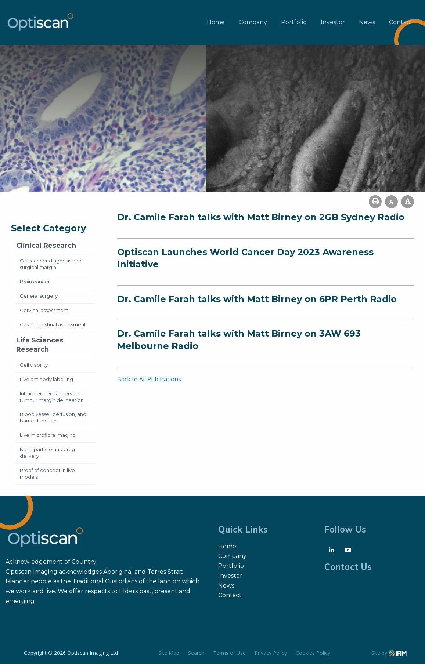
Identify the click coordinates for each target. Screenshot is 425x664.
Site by (389, 652)
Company (253, 22)
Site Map (168, 652)
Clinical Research (46, 246)
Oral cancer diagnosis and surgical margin (51, 264)
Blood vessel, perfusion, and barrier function (53, 417)
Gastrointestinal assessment (53, 324)
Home (216, 22)
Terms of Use (229, 652)
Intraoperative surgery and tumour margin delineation (52, 397)
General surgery (39, 296)
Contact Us (348, 566)
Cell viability (34, 365)
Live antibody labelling (46, 379)
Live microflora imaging (48, 435)
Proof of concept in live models (47, 473)
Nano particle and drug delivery (47, 452)
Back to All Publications (149, 379)
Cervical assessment (44, 310)
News (367, 22)
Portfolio (294, 22)
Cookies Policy (313, 652)
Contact (401, 22)
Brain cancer (35, 281)
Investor (333, 22)
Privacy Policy (271, 652)
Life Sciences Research (39, 344)
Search (196, 652)
